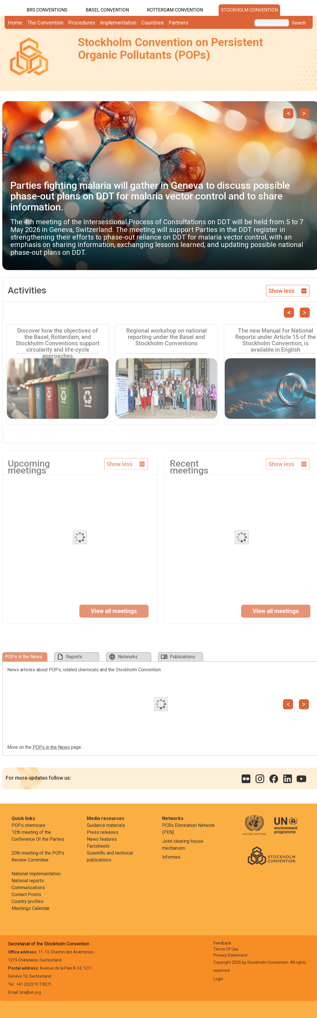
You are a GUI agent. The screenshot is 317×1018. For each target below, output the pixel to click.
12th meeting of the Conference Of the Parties (38, 836)
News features (102, 839)
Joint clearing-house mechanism (182, 844)
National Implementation (36, 873)
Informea (171, 857)
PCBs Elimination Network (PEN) (188, 829)
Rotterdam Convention (175, 10)
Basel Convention (107, 10)
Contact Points (26, 894)
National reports (28, 880)
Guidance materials (106, 825)
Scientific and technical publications (110, 856)
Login (218, 978)
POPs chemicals (28, 825)
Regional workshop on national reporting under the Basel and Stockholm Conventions (166, 336)
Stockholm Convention (249, 10)
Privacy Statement (230, 955)
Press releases (102, 832)
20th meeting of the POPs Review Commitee (38, 856)
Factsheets (98, 846)
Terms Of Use (226, 949)
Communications (28, 887)
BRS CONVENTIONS (47, 10)
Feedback (222, 943)
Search (299, 23)
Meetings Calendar (31, 908)
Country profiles (28, 901)
